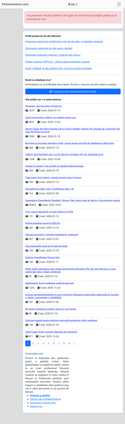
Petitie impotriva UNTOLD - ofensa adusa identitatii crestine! (57, 62)
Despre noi (36, 406)
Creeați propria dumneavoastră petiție (72, 91)
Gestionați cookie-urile (43, 402)
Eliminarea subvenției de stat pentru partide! (48, 48)
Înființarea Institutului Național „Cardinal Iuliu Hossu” (53, 55)
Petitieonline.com (15, 4)
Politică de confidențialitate (45, 399)
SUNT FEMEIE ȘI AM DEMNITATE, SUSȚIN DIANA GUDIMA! (58, 68)
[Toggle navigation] (119, 4)
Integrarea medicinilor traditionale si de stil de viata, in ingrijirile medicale (64, 41)
